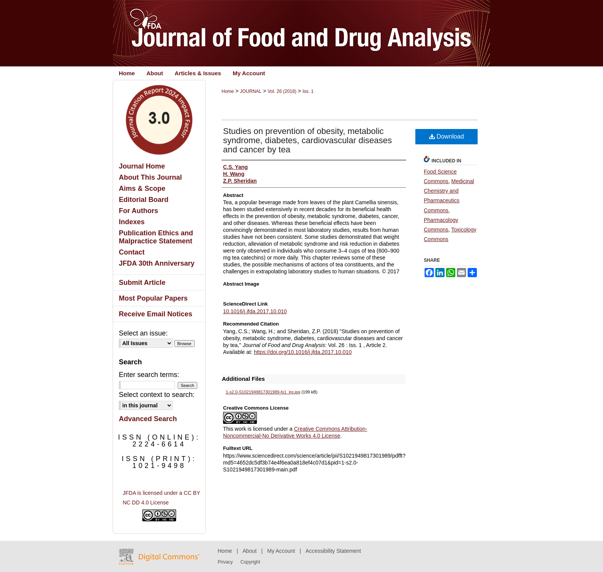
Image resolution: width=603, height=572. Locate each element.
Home (228, 91)
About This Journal (150, 177)
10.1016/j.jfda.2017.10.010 (255, 311)
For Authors (138, 211)
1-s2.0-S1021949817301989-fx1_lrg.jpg (263, 392)
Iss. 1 (308, 91)
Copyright (250, 562)
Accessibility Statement (333, 551)
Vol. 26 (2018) (282, 91)
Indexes (132, 222)
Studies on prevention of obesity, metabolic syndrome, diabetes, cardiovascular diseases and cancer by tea (307, 140)
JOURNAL (251, 91)
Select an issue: (143, 333)
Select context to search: (157, 394)
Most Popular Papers (153, 298)
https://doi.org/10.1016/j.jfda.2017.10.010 (303, 352)
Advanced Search (148, 419)
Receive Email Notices (155, 314)
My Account (281, 551)
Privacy (225, 562)
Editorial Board (143, 199)
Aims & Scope (142, 188)
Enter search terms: (149, 375)
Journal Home (142, 166)
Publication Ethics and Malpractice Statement (156, 237)
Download (446, 136)
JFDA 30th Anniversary (157, 263)
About (250, 551)
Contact (132, 252)
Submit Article (142, 282)
